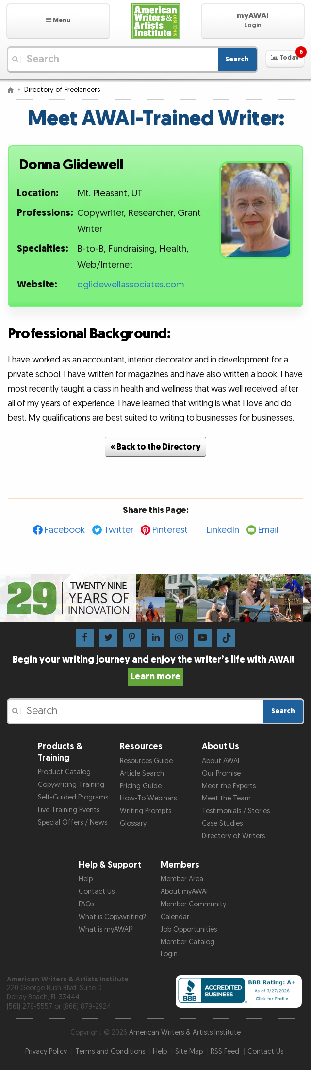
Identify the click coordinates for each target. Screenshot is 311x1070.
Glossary (133, 823)
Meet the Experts (229, 786)
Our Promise (221, 773)
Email (268, 530)
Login (169, 954)
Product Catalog (64, 772)
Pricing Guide (141, 786)
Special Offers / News (72, 822)
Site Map (189, 1051)
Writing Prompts (145, 810)
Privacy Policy (46, 1051)
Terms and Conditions (110, 1051)
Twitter (118, 530)
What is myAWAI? (106, 929)
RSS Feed (225, 1051)
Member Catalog (187, 942)
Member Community (193, 904)
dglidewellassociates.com (130, 285)
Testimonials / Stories (236, 810)
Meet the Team (226, 798)
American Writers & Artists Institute (185, 1032)
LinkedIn (223, 530)
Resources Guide (146, 761)
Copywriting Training (71, 784)
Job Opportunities (189, 929)
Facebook (65, 530)
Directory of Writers (233, 836)
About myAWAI (184, 891)
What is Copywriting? (112, 916)
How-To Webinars (148, 798)
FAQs (86, 904)
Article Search (142, 773)
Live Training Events (68, 809)
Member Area (182, 879)
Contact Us (97, 891)
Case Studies (222, 823)
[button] (58, 21)
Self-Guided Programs (73, 797)
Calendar (175, 916)
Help (86, 879)
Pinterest (170, 530)
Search (237, 59)
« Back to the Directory (156, 446)
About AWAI (220, 761)
